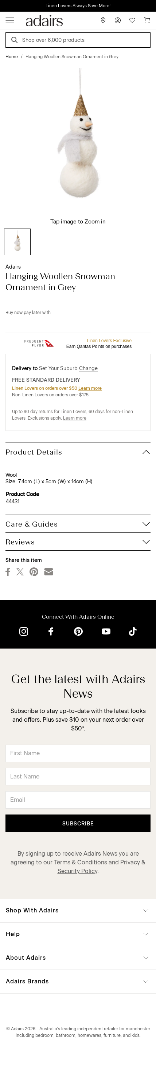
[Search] (15, 41)
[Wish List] (132, 20)
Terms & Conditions (80, 862)
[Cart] (147, 20)
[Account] (117, 20)
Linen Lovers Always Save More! (78, 5)
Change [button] (88, 368)
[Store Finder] (103, 20)
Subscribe (78, 824)
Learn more (90, 388)
